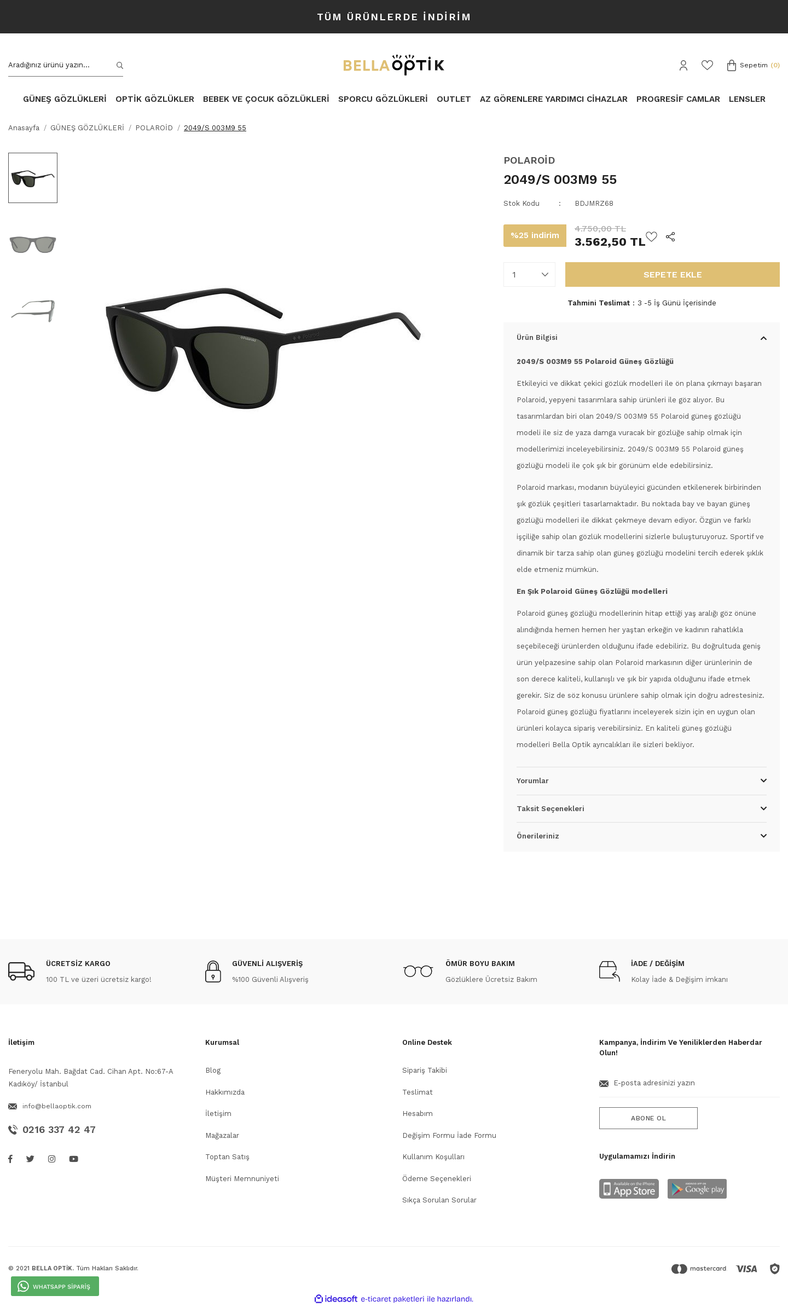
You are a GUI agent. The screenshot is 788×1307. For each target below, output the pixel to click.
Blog (213, 1070)
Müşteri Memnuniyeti (242, 1179)
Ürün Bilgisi (537, 337)
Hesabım (417, 1113)
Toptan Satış (227, 1157)
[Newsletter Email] (689, 1087)
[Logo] (394, 65)
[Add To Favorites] (651, 236)
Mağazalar (222, 1135)
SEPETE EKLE (673, 274)
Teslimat (417, 1092)
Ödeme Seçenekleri (436, 1179)
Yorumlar (533, 781)
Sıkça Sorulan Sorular (439, 1200)
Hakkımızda (225, 1092)
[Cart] (753, 65)
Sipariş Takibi (424, 1070)
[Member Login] (683, 65)
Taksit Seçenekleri (550, 809)
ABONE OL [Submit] (648, 1118)
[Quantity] (529, 274)
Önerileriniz (538, 836)
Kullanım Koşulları (433, 1157)
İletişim (218, 1113)
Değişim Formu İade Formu (449, 1135)
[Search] (65, 65)
